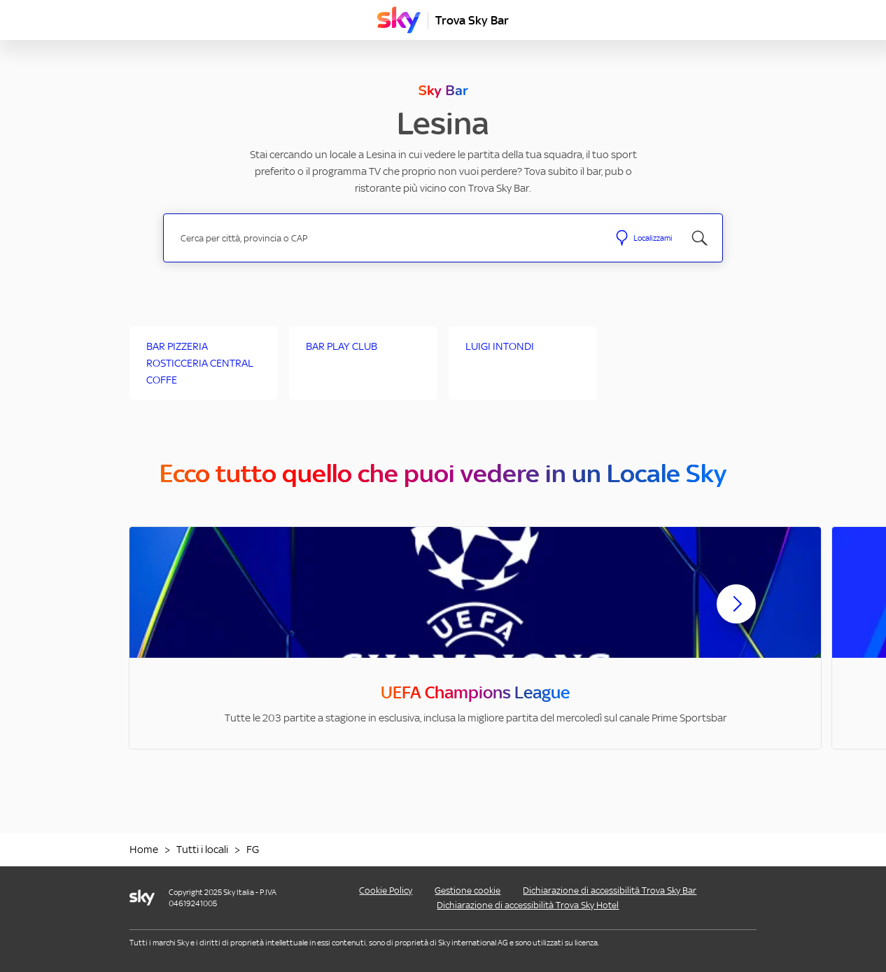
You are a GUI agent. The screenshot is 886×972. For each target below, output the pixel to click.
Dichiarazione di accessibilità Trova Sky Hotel (528, 905)
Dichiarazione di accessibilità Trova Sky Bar (609, 890)
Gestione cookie (467, 890)
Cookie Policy (385, 890)
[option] (475, 638)
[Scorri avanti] (736, 615)
